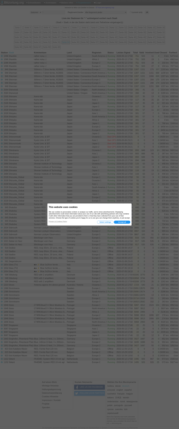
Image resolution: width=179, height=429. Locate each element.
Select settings (105, 222)
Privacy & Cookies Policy (58, 221)
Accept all (122, 222)
